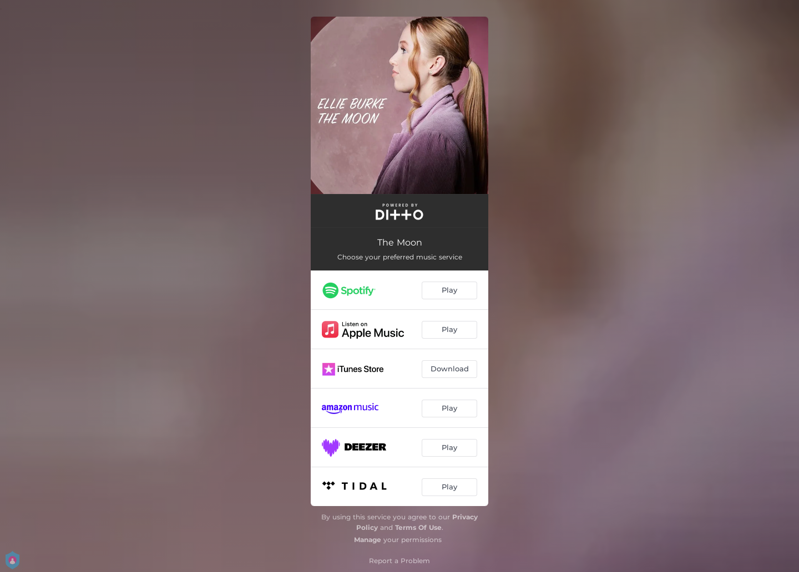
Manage (367, 539)
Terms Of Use (418, 527)
